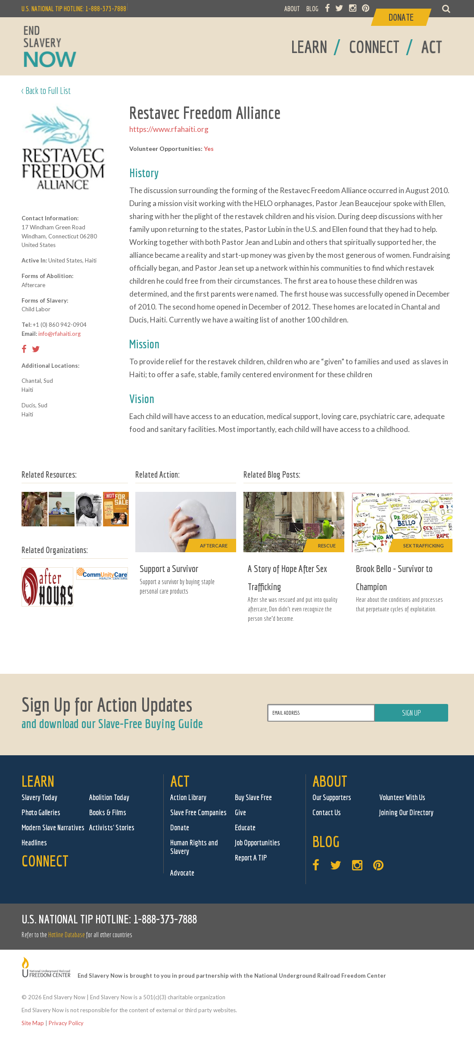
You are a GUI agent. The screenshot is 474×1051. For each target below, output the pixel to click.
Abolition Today (109, 797)
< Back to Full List (46, 90)
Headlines (34, 842)
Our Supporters (331, 797)
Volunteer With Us (402, 797)
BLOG (312, 9)
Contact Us (326, 812)
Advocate (182, 872)
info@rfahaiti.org (59, 333)
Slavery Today (39, 797)
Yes (209, 148)
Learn (38, 781)
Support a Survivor (169, 568)
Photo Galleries (41, 812)
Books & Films (107, 812)
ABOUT (292, 9)
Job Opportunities (257, 842)
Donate (179, 827)
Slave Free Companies (198, 812)
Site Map (33, 1023)
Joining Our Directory (406, 812)
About (329, 781)
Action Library (188, 797)
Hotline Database (66, 934)
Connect (45, 861)
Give (240, 812)
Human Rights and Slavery (194, 847)
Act (180, 781)
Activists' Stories (111, 827)
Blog (326, 841)
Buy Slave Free (253, 797)
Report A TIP (251, 857)
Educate (245, 827)
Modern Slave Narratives (53, 827)
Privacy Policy (66, 1023)
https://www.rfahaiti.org (169, 129)
